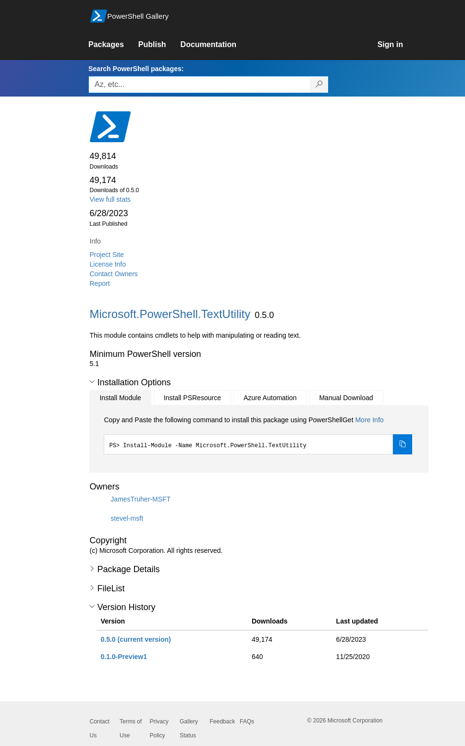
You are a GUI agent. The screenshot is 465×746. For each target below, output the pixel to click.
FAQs (247, 721)
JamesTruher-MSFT (140, 499)
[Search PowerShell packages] (319, 84)
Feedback (222, 721)
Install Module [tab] (120, 398)
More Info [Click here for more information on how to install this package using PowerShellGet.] (369, 420)
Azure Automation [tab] (270, 398)
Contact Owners (114, 274)
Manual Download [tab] (346, 398)
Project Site (107, 254)
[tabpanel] (258, 434)
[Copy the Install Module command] (402, 444)
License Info (108, 264)
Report (100, 283)
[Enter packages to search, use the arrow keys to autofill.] (199, 84)
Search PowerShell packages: (136, 69)
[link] (113, 44)
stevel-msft (126, 518)
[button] (92, 382)
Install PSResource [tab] (192, 398)
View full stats (110, 199)
